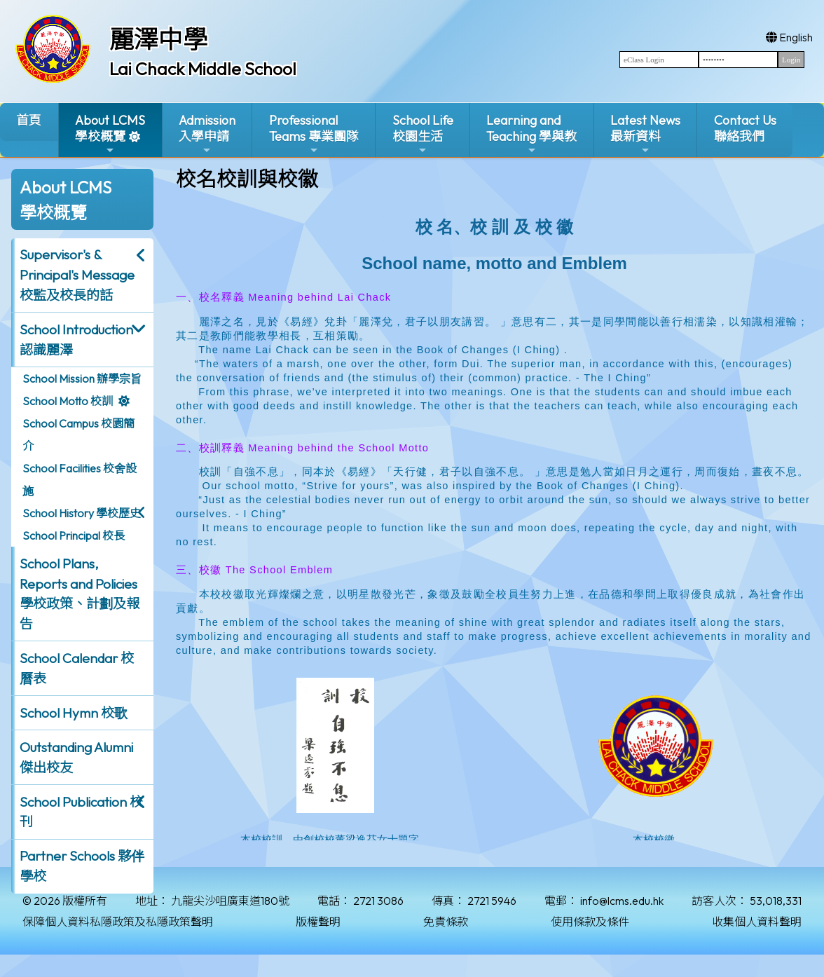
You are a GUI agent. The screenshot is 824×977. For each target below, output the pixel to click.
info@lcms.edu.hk (622, 901)
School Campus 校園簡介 (78, 434)
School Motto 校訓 (67, 401)
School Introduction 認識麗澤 (76, 339)
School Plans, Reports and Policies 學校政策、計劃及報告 (79, 593)
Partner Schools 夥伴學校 (82, 865)
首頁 (28, 120)
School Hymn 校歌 (74, 712)
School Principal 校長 (73, 535)
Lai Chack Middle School (202, 68)
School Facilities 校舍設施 (79, 479)
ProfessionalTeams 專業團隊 (314, 134)
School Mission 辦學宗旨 (82, 378)
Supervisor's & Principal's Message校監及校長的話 (77, 274)
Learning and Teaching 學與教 (531, 134)
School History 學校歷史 (81, 513)
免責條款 (445, 922)
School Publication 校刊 (81, 812)
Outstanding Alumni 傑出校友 (76, 757)
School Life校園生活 (422, 134)
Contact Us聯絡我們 (745, 128)
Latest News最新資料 (645, 134)
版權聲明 (318, 922)
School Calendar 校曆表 (77, 668)
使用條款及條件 (590, 922)
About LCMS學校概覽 (110, 134)
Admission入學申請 (207, 134)
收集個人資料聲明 (757, 922)
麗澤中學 (158, 39)
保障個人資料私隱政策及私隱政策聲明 (117, 922)
